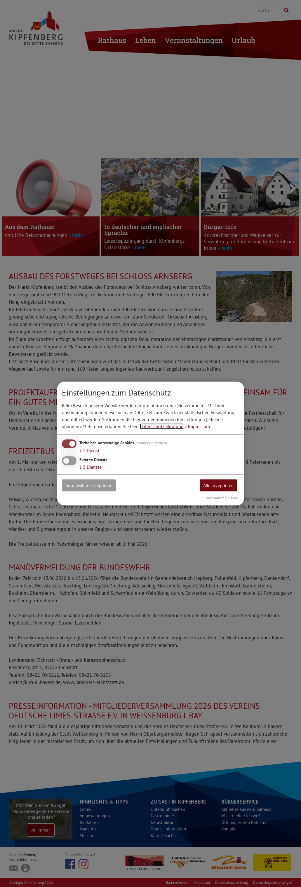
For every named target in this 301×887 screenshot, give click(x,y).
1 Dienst (89, 450)
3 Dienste (90, 467)
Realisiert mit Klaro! (221, 498)
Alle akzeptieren (217, 485)
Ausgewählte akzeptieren (91, 485)
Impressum (199, 426)
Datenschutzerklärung (162, 426)
